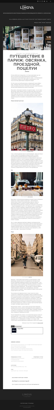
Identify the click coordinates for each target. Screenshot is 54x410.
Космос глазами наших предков (18, 342)
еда (17, 366)
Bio (13, 321)
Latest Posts (18, 321)
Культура (31, 17)
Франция (26, 366)
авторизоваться (35, 379)
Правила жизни (41, 17)
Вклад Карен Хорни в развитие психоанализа (21, 344)
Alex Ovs (30, 272)
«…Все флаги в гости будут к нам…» (27, 401)
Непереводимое (27, 402)
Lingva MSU (18, 48)
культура (21, 366)
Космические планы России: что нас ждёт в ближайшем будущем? (26, 340)
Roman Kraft (40, 318)
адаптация (13, 366)
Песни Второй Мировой (37, 353)
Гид (36, 17)
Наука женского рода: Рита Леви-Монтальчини (22, 345)
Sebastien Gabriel (30, 146)
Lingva (27, 390)
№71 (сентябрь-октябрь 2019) (30, 48)
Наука (26, 17)
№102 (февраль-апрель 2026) (17, 17)
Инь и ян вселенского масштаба (18, 341)
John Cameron (30, 192)
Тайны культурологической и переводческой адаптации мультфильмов (17, 355)
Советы (48, 17)
